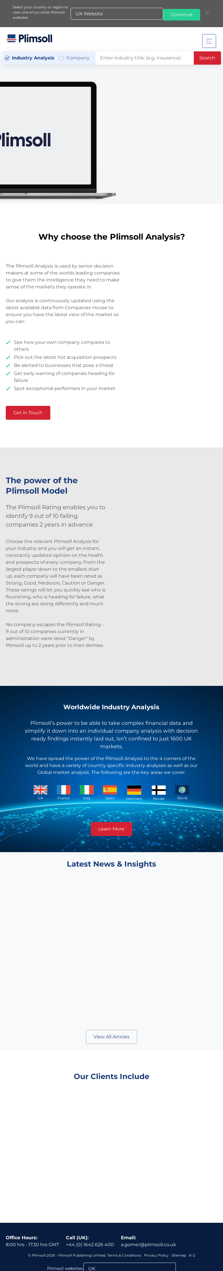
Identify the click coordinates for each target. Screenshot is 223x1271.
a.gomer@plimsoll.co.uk (148, 1206)
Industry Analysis (33, 57)
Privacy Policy (156, 1217)
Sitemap (179, 1217)
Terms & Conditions (124, 1217)
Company (78, 57)
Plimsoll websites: (65, 1230)
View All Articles (111, 1036)
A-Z (192, 1217)
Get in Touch (30, 412)
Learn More (111, 828)
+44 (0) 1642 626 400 (90, 1206)
